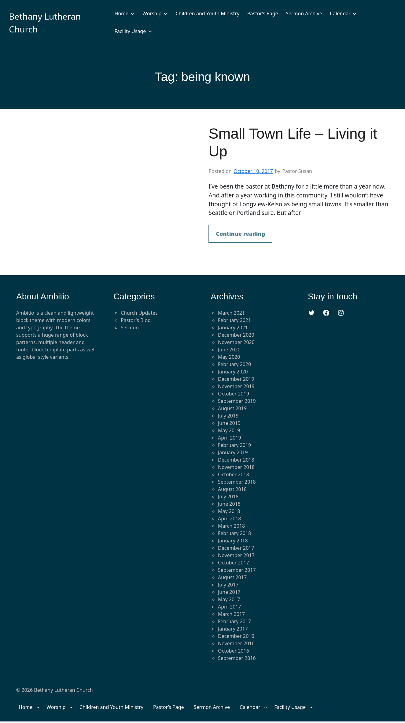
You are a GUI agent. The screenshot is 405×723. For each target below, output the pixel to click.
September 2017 (237, 570)
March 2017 (231, 614)
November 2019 (236, 386)
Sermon (130, 327)
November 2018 (236, 467)
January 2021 (233, 327)
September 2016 (237, 658)
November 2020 (236, 342)
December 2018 (236, 459)
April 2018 (229, 518)
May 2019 (229, 430)
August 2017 (232, 577)
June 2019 (229, 423)
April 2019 (229, 437)
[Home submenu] (133, 13)
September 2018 (237, 481)
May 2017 (229, 599)
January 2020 (233, 371)
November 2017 (236, 555)
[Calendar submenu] (354, 13)
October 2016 (233, 650)
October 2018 (233, 474)
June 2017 (229, 592)
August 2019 (232, 408)
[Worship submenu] (166, 13)
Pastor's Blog (136, 320)
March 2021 (231, 312)
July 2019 (228, 415)
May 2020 (229, 357)
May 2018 (229, 511)
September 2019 (237, 401)
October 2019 (233, 393)
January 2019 (233, 452)
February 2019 (234, 445)
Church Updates (139, 312)
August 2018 (232, 489)
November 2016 (236, 643)
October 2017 (233, 562)
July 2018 (228, 496)
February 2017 (234, 621)
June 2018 (229, 503)
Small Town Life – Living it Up (292, 142)
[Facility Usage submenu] (150, 31)
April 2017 (229, 606)
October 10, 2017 (253, 171)
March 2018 (231, 526)
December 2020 (236, 335)
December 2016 (236, 636)
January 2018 (233, 540)
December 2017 (236, 548)
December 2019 (236, 379)
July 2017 (228, 584)
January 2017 (233, 628)
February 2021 (234, 320)
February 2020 (234, 364)
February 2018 (234, 533)
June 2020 (229, 349)
